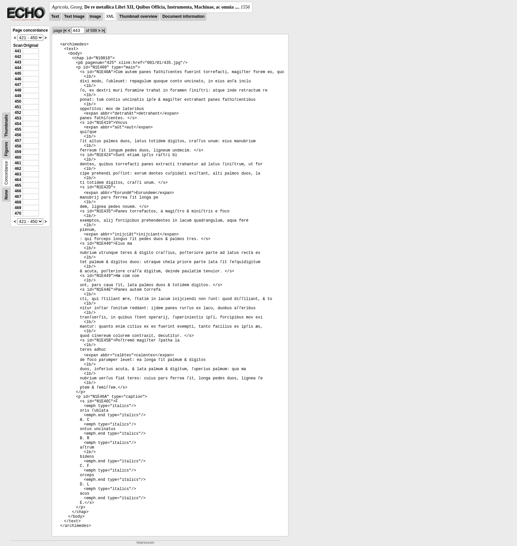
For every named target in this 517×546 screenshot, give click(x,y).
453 (18, 118)
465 (18, 185)
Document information (183, 16)
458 (18, 146)
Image (95, 16)
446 (18, 79)
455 (18, 129)
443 (18, 62)
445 (18, 73)
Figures (6, 149)
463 (18, 174)
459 (18, 152)
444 (18, 68)
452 (18, 112)
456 (18, 135)
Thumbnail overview (138, 16)
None (6, 195)
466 (18, 191)
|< (65, 30)
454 (18, 124)
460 (18, 157)
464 (18, 179)
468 (18, 202)
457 (18, 140)
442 (18, 56)
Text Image (74, 16)
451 (18, 107)
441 (18, 51)
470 (18, 213)
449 (18, 96)
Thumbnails (6, 126)
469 (18, 207)
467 (18, 196)
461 (18, 163)
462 (18, 168)
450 (18, 101)
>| (103, 30)
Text (55, 16)
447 (18, 84)
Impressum (145, 542)
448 (18, 90)
